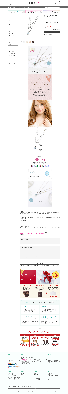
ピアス (10, 22)
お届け (22, 354)
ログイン (52, 3)
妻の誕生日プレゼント (12, 61)
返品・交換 (49, 354)
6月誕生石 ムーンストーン (12, 35)
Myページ (28, 7)
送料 (35, 354)
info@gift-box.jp (12, 373)
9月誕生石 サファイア (12, 42)
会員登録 (55, 3)
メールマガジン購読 (24, 375)
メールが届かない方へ (37, 379)
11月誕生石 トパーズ (11, 46)
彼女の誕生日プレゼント (12, 63)
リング (10, 20)
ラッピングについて (22, 7)
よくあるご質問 (36, 382)
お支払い (9, 354)
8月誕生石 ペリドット (12, 40)
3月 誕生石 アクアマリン (13, 9)
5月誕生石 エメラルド (12, 33)
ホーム (9, 7)
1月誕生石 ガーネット (12, 24)
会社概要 (49, 371)
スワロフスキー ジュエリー (12, 55)
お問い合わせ (58, 3)
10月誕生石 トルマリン (12, 44)
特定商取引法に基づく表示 (21, 386)
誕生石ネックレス (11, 51)
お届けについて (36, 374)
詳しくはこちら (30, 266)
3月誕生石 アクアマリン (12, 29)
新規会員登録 (23, 373)
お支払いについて (36, 375)
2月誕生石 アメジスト (12, 26)
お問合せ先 (9, 371)
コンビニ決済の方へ (37, 380)
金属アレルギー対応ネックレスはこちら (27, 257)
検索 (59, 7)
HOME (8, 9)
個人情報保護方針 (28, 386)
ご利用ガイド (15, 7)
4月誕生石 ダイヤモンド (12, 31)
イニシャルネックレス (12, 53)
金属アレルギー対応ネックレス (13, 58)
